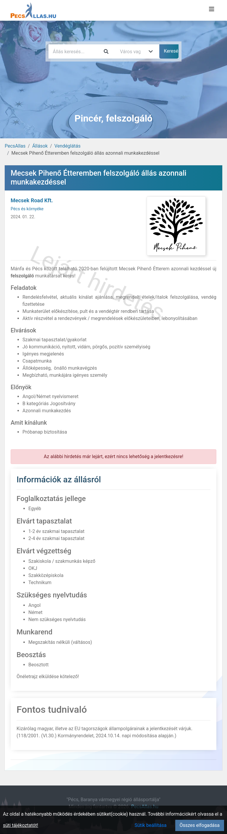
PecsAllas (15, 146)
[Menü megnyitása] (211, 9)
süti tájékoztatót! (20, 825)
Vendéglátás (67, 146)
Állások (40, 146)
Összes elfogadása (200, 825)
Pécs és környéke (27, 208)
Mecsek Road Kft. (32, 200)
